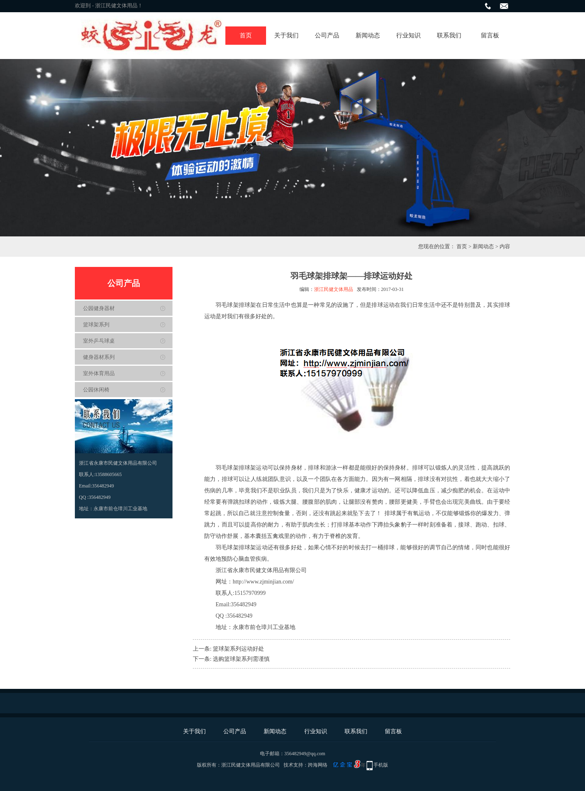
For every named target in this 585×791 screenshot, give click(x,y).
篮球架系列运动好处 (238, 649)
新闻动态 (368, 35)
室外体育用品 (99, 373)
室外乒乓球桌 (99, 341)
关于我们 (286, 35)
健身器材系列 (99, 357)
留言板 (490, 35)
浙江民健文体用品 (333, 289)
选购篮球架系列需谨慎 (241, 659)
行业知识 (408, 35)
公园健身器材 (99, 308)
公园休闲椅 (96, 390)
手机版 (380, 765)
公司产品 (327, 35)
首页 (246, 35)
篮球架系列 (96, 324)
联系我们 (449, 35)
